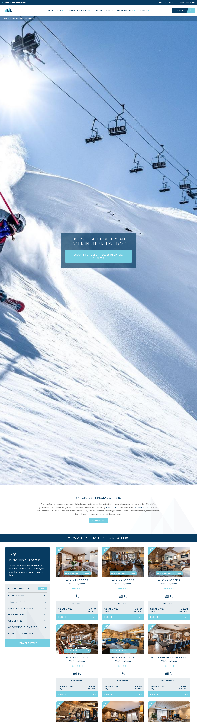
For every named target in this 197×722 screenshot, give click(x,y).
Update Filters (27, 643)
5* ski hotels (140, 507)
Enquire (77, 617)
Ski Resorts (55, 10)
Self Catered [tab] (166, 680)
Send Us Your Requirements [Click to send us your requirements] (14, 2)
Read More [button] (98, 520)
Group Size (15, 621)
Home (4, 18)
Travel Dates (16, 602)
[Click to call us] (164, 2)
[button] (59, 562)
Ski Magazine (127, 10)
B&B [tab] (175, 680)
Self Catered (76, 603)
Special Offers (104, 10)
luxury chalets (112, 507)
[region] (27, 615)
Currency (20, 633)
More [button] (145, 10)
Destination (16, 614)
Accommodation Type (22, 627)
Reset (43, 588)
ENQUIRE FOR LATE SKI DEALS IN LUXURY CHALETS (98, 256)
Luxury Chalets (79, 10)
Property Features (20, 608)
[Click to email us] (185, 2)
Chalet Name (16, 595)
